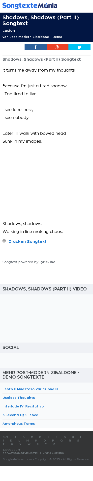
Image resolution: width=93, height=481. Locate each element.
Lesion (8, 30)
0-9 (5, 437)
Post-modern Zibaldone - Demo (35, 37)
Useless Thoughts (18, 397)
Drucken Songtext (27, 242)
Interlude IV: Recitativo (23, 406)
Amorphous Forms (18, 423)
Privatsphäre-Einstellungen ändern (33, 453)
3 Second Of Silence (20, 415)
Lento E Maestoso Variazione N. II (32, 389)
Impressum (11, 450)
